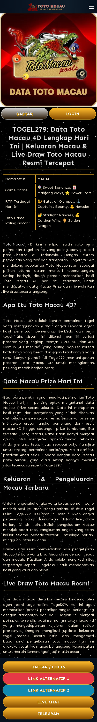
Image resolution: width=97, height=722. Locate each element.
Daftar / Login (48, 666)
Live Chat (48, 702)
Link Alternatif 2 (48, 690)
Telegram (48, 713)
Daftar (24, 113)
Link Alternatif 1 (48, 678)
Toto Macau (13, 244)
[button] (91, 7)
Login (72, 113)
